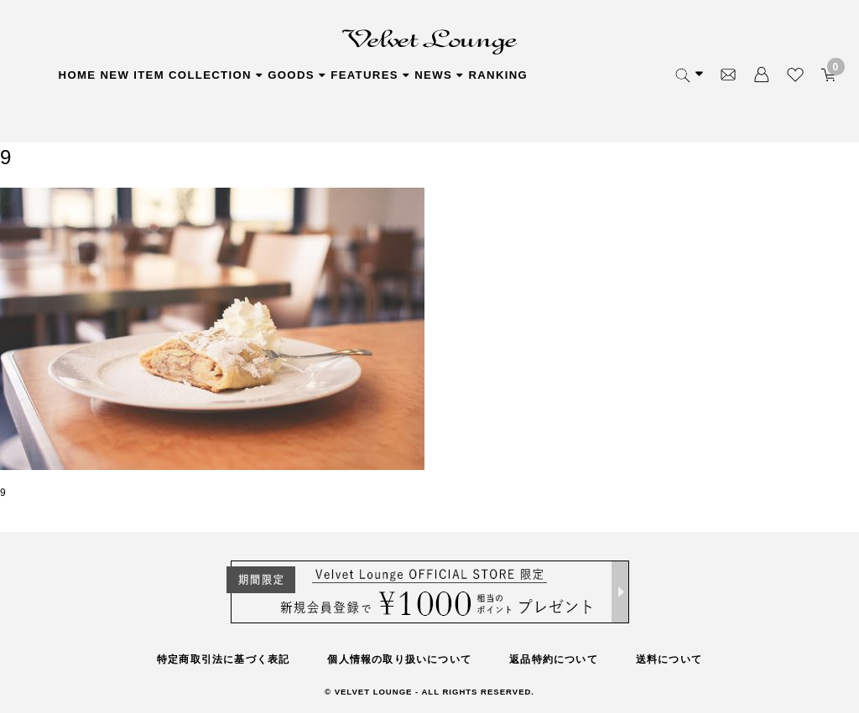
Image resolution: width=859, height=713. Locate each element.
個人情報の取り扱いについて (399, 659)
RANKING (498, 75)
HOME (77, 75)
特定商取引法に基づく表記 (223, 659)
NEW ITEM (132, 75)
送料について (669, 659)
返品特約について (553, 659)
